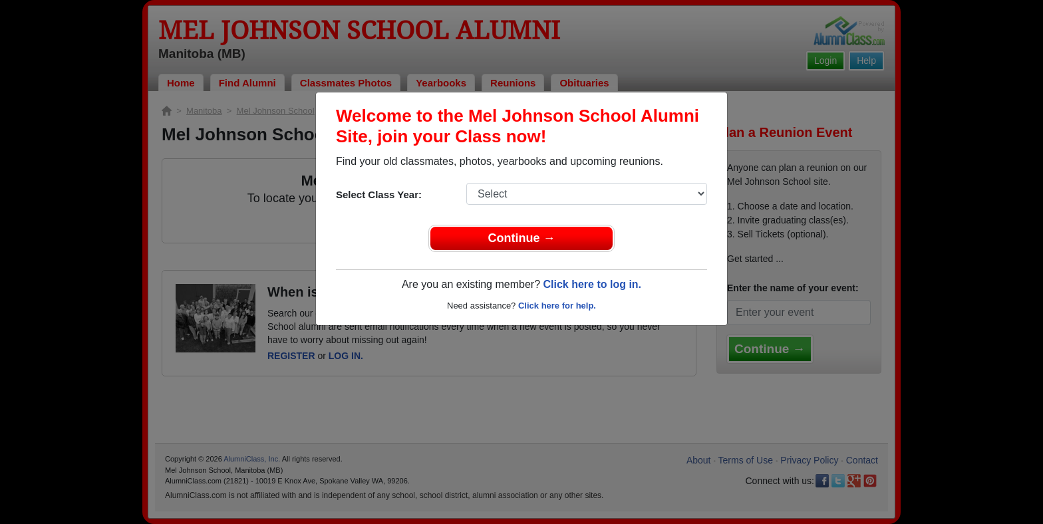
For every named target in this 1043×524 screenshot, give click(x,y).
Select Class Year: (379, 194)
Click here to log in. (592, 284)
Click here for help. (557, 306)
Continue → (521, 238)
